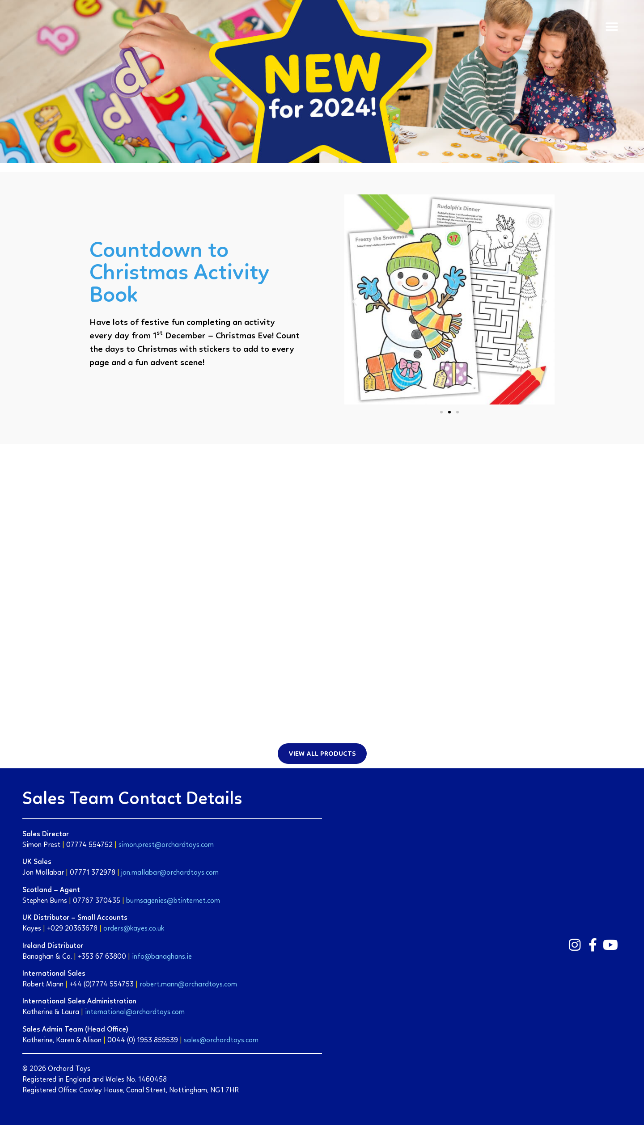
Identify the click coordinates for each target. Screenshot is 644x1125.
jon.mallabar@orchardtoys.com (170, 872)
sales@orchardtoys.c (216, 1040)
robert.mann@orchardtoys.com (188, 984)
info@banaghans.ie (162, 957)
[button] (612, 27)
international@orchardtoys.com (135, 1012)
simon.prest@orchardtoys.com (166, 845)
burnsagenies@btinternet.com (173, 901)
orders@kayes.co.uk (133, 928)
